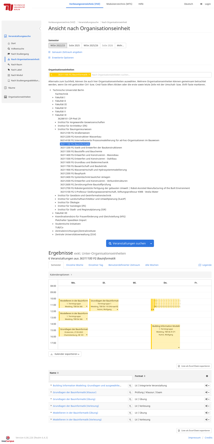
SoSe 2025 (74, 45)
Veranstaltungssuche (17, 36)
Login (205, 3)
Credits (208, 437)
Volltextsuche (15, 48)
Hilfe (141, 3)
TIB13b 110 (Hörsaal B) (108, 306)
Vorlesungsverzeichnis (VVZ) (84, 3)
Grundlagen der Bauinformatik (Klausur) (79, 329)
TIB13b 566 (77, 306)
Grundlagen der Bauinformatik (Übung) (74, 399)
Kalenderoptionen (60, 274)
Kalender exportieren (65, 353)
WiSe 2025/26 (91, 45)
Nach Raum (14, 64)
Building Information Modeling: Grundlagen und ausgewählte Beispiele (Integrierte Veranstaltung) (106, 385)
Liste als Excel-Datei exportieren (194, 366)
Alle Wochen (152, 264)
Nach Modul (15, 75)
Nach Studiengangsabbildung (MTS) (24, 80)
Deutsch (188, 3)
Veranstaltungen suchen (127, 243)
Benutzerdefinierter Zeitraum (124, 264)
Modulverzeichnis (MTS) (119, 3)
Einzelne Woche (74, 264)
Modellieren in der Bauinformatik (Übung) (80, 313)
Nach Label (14, 69)
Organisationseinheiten (17, 96)
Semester (53, 40)
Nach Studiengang (18, 53)
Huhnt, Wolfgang (104, 309)
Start (11, 43)
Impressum (194, 437)
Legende (205, 264)
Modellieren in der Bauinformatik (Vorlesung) (81, 300)
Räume (9, 87)
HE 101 (81, 335)
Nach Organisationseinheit (23, 59)
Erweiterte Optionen (61, 57)
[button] (86, 306)
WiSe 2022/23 (58, 45)
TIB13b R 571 (170, 332)
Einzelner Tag (96, 264)
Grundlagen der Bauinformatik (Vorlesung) (111, 300)
